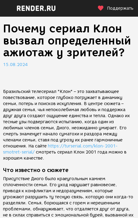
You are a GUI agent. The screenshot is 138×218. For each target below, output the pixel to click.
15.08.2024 (15, 64)
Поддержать (115, 8)
